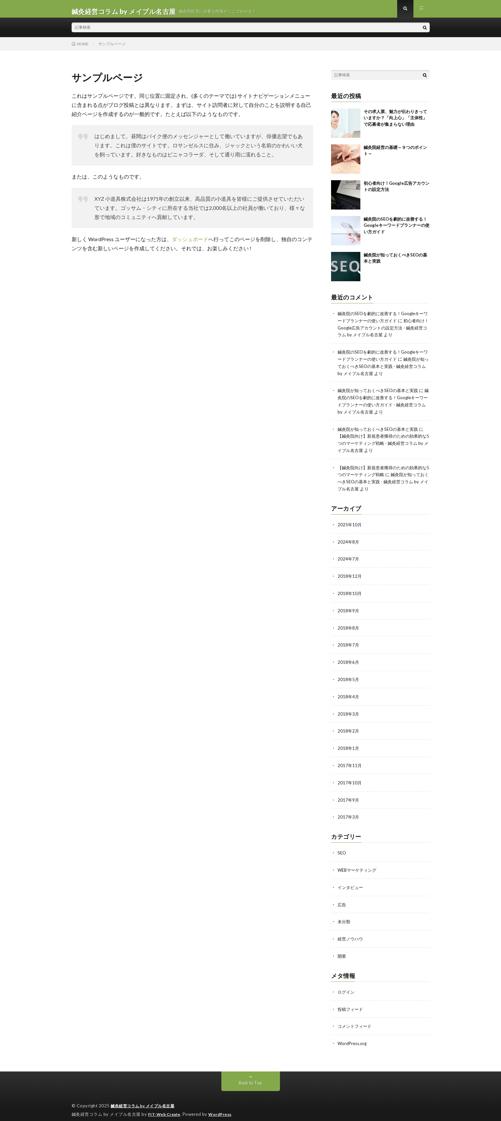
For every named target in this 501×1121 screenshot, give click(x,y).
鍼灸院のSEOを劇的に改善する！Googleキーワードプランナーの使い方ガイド (396, 231)
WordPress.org (353, 1036)
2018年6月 (349, 660)
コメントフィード (356, 1019)
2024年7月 (349, 558)
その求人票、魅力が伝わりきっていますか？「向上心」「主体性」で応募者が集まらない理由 (395, 123)
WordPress (223, 1106)
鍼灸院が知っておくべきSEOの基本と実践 (381, 393)
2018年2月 (349, 728)
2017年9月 (349, 795)
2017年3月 (349, 812)
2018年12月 (350, 575)
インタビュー (351, 882)
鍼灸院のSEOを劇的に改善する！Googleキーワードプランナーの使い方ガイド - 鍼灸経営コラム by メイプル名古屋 (383, 407)
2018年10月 (350, 592)
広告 (342, 899)
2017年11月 (350, 761)
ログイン (347, 985)
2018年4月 (349, 694)
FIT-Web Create (165, 1106)
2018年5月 (349, 677)
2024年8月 (349, 541)
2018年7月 (349, 643)
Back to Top (250, 1075)
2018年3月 (349, 711)
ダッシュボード (190, 244)
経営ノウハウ (351, 933)
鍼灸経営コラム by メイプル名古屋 (145, 1098)
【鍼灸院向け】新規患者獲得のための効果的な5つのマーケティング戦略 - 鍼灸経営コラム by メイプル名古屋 (382, 444)
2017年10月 (350, 778)
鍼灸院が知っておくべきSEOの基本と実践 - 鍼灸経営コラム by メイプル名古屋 (383, 369)
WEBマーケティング (359, 865)
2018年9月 (349, 609)
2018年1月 (349, 745)
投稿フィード (351, 1002)
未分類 (344, 916)
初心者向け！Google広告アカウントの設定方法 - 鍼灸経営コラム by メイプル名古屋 (383, 332)
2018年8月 (349, 626)
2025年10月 (350, 524)
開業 (342, 950)
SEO (342, 848)
